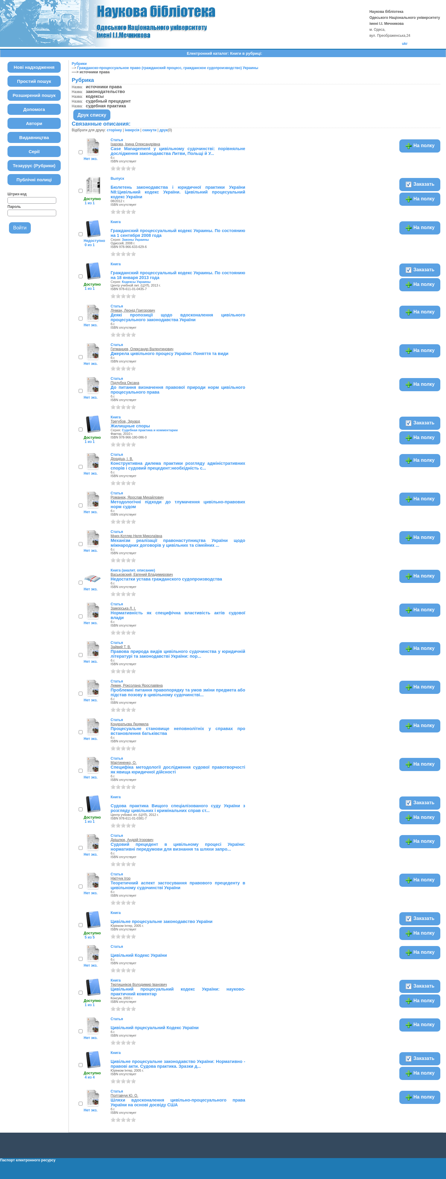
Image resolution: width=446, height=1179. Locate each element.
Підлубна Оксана (125, 383)
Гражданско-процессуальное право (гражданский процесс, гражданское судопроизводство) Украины (167, 68)
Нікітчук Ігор (120, 878)
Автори (34, 123)
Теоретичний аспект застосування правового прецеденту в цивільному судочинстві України (178, 885)
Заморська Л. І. (123, 608)
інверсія (132, 130)
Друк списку (91, 115)
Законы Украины (135, 239)
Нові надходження (34, 67)
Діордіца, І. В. (122, 459)
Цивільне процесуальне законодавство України (162, 921)
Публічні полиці (34, 179)
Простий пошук (34, 81)
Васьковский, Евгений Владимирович (142, 574)
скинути (149, 130)
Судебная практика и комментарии (150, 430)
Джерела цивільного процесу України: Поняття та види (170, 353)
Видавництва (34, 137)
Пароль (14, 207)
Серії (34, 151)
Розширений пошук (34, 95)
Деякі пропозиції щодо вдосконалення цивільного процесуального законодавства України (178, 317)
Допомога (34, 109)
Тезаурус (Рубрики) (34, 165)
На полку (420, 146)
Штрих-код (17, 194)
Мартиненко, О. (124, 763)
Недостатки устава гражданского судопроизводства (166, 579)
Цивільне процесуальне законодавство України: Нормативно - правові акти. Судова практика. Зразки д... (178, 1064)
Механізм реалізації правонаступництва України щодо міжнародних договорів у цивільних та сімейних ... (178, 543)
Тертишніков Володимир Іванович (139, 984)
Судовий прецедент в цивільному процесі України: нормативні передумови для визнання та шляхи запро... (178, 847)
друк (163, 130)
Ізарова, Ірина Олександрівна (135, 144)
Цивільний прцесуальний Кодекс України (155, 1027)
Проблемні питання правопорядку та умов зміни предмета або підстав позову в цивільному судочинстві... (178, 692)
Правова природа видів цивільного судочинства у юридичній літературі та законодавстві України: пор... (178, 654)
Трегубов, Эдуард (125, 421)
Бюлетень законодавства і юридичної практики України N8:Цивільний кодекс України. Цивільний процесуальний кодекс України (178, 192)
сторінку (114, 130)
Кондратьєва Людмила (130, 724)
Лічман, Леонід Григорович (133, 310)
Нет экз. (91, 159)
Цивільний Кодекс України (139, 955)
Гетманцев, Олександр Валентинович (142, 349)
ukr (405, 44)
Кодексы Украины (136, 282)
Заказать (420, 184)
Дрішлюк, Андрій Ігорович (132, 840)
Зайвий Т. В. (121, 647)
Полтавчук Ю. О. (124, 1095)
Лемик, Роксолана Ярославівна (137, 685)
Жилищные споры (130, 426)
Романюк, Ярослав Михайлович (137, 497)
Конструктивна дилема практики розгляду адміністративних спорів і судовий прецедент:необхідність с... (178, 465)
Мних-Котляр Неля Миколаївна (136, 536)
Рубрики (79, 64)
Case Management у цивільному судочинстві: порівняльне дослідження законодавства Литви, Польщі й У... (178, 151)
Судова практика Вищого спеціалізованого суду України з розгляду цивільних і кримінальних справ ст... (178, 808)
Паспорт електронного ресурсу (27, 1160)
